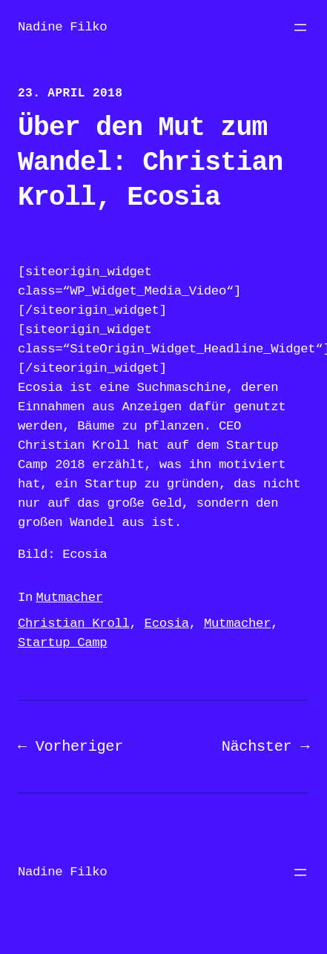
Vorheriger (79, 746)
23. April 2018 (70, 93)
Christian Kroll (74, 623)
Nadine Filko (62, 27)
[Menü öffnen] (300, 27)
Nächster (257, 746)
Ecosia (167, 623)
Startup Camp (62, 643)
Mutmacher (69, 598)
